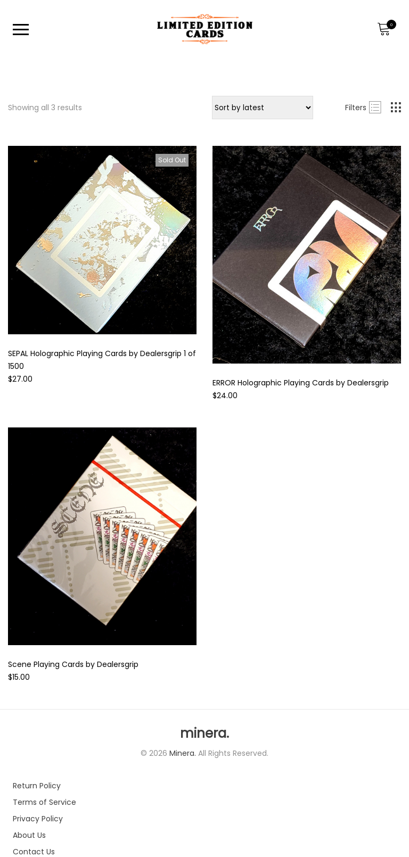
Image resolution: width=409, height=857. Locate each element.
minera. (204, 733)
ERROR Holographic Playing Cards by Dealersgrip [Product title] (300, 382)
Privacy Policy (38, 818)
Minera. (183, 753)
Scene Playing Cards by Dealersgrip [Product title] (73, 664)
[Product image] (102, 240)
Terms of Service (44, 802)
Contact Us (34, 851)
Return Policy (37, 785)
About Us (29, 835)
